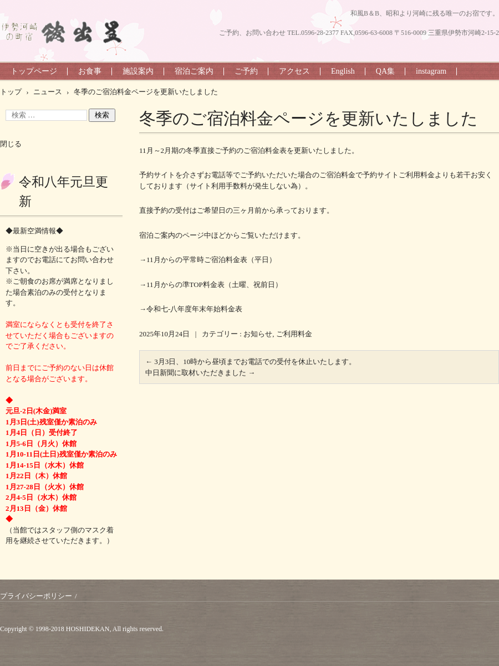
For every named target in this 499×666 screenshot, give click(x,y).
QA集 (385, 71)
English (343, 71)
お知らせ (257, 334)
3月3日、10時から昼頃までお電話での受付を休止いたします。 (250, 361)
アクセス (294, 71)
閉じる (11, 144)
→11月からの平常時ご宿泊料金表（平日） (207, 259)
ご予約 (246, 71)
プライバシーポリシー (36, 596)
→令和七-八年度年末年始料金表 (190, 309)
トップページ (34, 71)
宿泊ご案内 (194, 71)
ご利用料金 (294, 334)
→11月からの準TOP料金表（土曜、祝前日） (210, 284)
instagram (431, 71)
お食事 (89, 71)
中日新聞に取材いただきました (200, 372)
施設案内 (138, 71)
